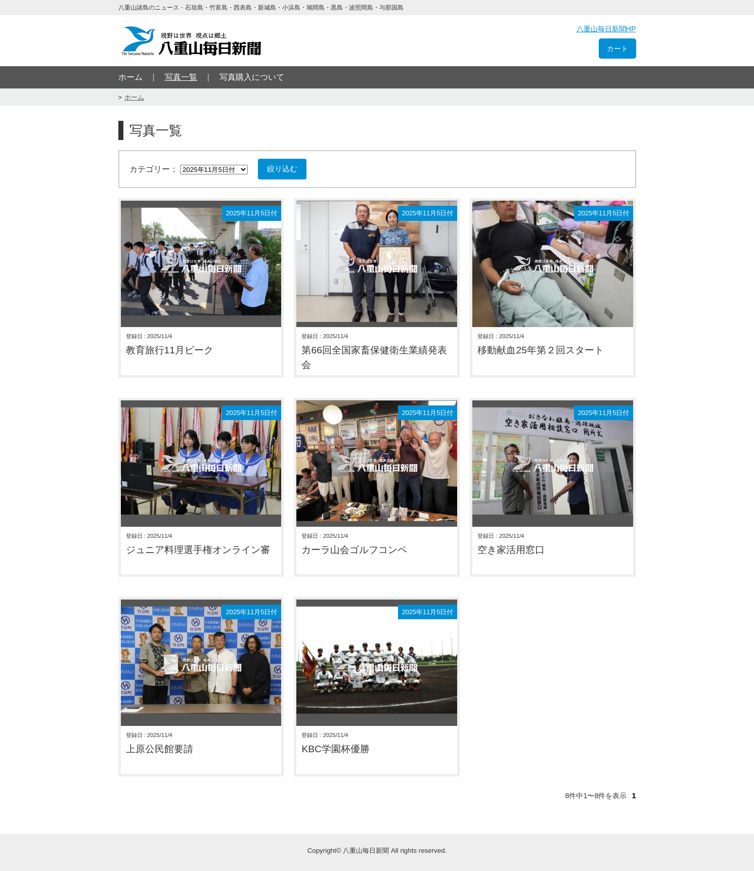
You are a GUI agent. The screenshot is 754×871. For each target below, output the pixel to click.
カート (617, 48)
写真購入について (251, 77)
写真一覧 (181, 77)
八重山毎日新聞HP (606, 29)
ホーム (130, 77)
